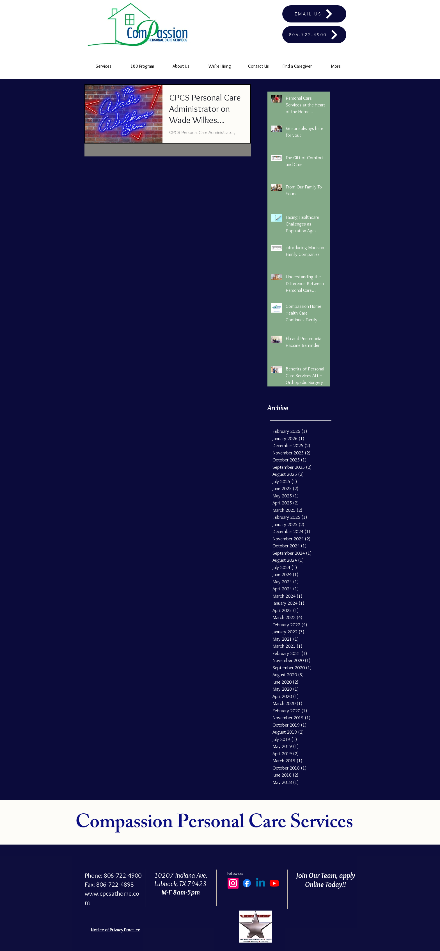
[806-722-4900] (314, 34)
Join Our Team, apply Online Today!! (325, 880)
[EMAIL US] (314, 13)
